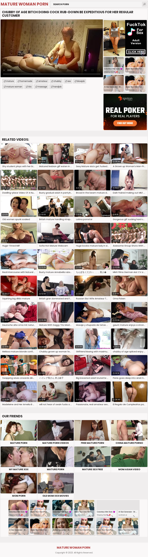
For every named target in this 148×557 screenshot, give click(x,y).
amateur (42, 81)
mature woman (14, 86)
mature (10, 81)
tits (30, 86)
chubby (57, 81)
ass (69, 81)
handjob (57, 86)
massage (42, 86)
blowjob (81, 81)
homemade (26, 81)
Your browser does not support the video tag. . (52, 48)
